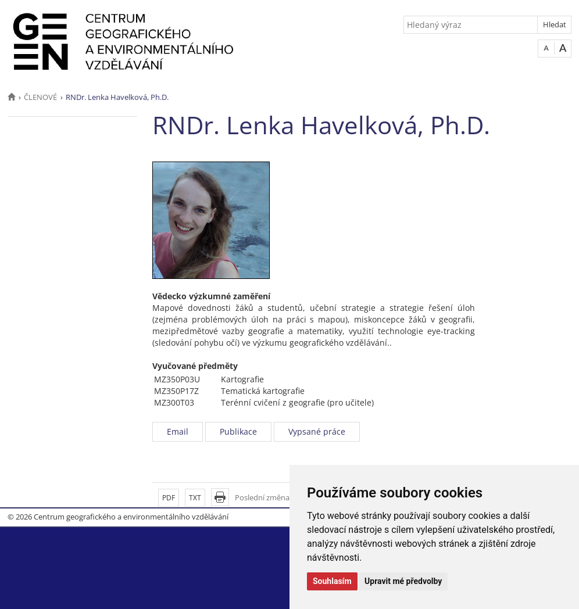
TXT (195, 498)
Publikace (238, 431)
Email (177, 431)
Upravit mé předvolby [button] (403, 581)
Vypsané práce (316, 431)
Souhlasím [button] (332, 581)
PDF (168, 498)
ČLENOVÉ (40, 97)
